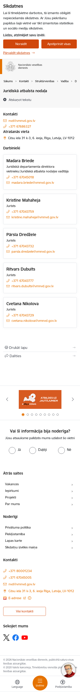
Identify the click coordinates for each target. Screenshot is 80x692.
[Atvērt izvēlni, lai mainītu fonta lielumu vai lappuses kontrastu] (62, 684)
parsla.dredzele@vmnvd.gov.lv (33, 251)
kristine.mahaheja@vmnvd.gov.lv (35, 217)
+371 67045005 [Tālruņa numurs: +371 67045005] (20, 577)
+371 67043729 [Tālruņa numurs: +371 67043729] (23, 315)
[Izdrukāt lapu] (40, 348)
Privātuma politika (18, 527)
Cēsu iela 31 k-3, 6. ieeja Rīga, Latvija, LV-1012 (41, 591)
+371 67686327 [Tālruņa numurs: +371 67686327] (20, 126)
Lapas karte (13, 541)
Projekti (10, 497)
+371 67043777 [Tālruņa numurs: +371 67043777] (23, 281)
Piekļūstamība (15, 534)
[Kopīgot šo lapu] (40, 356)
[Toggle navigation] (40, 683)
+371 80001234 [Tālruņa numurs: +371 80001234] (20, 571)
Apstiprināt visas (59, 44)
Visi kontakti (24, 611)
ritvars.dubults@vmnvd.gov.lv (33, 286)
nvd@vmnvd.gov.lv (22, 121)
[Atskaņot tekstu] (20, 99)
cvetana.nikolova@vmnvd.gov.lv (34, 321)
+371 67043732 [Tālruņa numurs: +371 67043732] (23, 246)
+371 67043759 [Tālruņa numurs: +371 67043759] (23, 212)
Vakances (12, 484)
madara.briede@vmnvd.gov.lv (33, 183)
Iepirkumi (12, 491)
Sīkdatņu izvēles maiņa (21, 547)
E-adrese (15, 598)
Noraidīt (21, 44)
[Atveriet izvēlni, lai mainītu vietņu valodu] (17, 684)
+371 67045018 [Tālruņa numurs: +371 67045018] (23, 177)
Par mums (12, 504)
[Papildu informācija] (29, 598)
